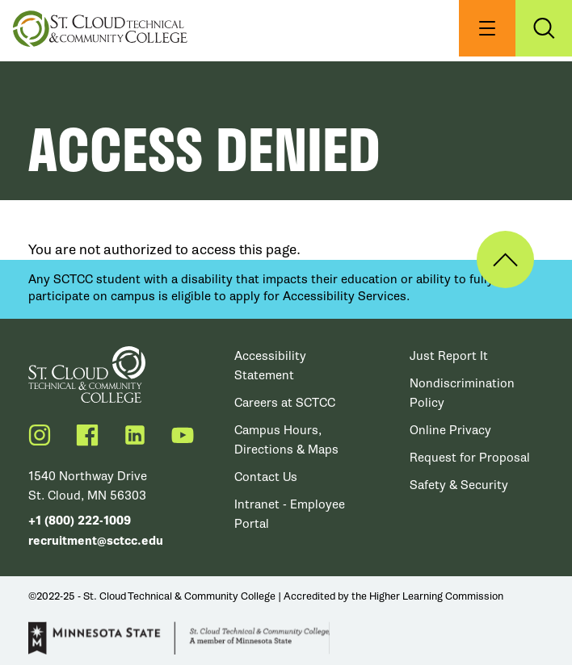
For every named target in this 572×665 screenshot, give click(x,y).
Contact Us (265, 477)
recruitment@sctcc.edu (95, 541)
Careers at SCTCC (284, 402)
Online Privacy (450, 430)
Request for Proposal (470, 457)
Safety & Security (459, 485)
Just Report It (449, 356)
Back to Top (505, 259)
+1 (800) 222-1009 (79, 521)
